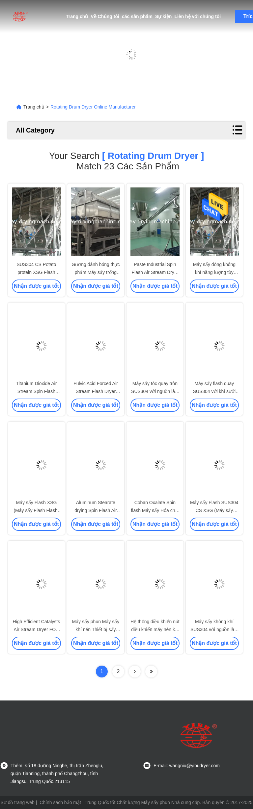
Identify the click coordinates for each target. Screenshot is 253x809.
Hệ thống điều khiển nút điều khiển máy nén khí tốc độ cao (155, 629)
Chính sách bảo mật (60, 802)
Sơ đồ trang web (17, 802)
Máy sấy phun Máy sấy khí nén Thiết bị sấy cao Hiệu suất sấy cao (96, 629)
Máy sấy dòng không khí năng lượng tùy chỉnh (214, 272)
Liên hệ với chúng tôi (197, 16)
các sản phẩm (137, 16)
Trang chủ (77, 16)
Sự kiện (163, 16)
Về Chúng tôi (105, 16)
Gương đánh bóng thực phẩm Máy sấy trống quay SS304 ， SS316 (95, 272)
